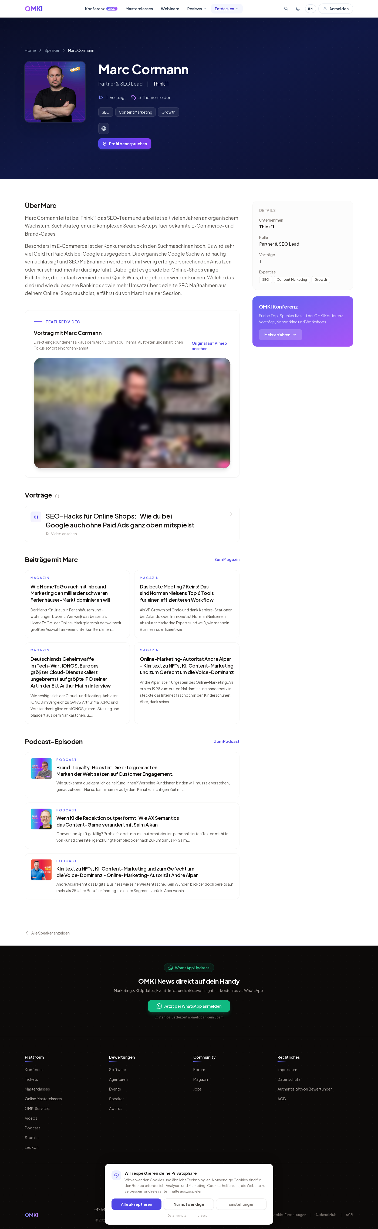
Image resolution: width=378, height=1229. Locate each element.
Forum (199, 1069)
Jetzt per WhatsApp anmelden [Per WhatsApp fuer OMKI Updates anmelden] (189, 1006)
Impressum (287, 1069)
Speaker (52, 50)
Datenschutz (289, 1079)
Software (117, 1069)
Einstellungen (241, 1204)
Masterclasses (139, 8)
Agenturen (118, 1079)
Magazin (200, 1079)
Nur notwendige (189, 1204)
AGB (282, 1098)
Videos (31, 1118)
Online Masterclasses (43, 1098)
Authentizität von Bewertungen (305, 1088)
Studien (32, 1137)
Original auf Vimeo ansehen (209, 346)
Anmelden (336, 8)
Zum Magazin (226, 559)
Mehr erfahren (280, 334)
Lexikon (32, 1147)
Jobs (197, 1088)
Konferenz (101, 8)
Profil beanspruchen (125, 143)
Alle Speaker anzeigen (47, 932)
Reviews (197, 8)
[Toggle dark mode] (298, 8)
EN (310, 8)
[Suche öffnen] (286, 8)
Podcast (32, 1127)
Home (30, 50)
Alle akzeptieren (136, 1204)
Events (115, 1088)
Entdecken (227, 8)
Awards (115, 1108)
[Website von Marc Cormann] (103, 128)
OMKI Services (37, 1108)
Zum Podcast (226, 741)
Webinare (170, 8)
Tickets (31, 1079)
